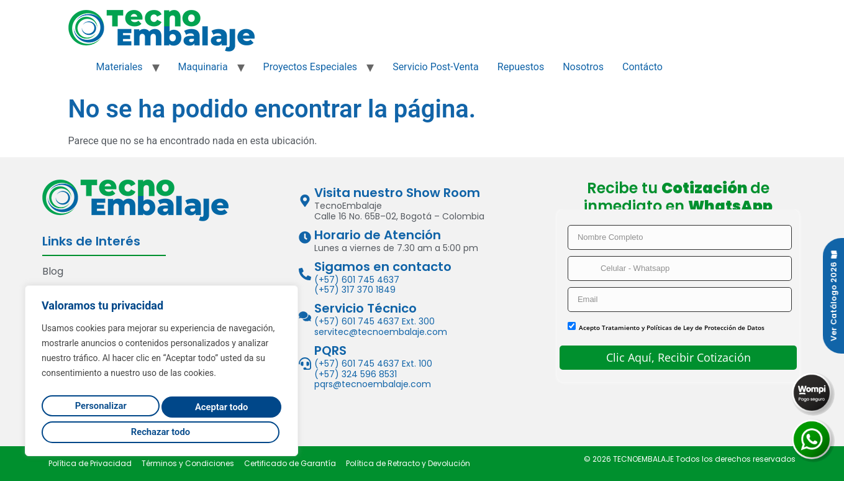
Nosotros (583, 67)
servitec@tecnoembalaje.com (380, 332)
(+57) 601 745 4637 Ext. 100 (373, 363)
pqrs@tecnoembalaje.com (372, 384)
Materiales (119, 67)
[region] (161, 374)
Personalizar (97, 409)
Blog (52, 271)
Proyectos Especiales (310, 67)
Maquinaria (203, 67)
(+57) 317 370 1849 (355, 289)
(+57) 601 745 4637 (356, 279)
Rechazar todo (217, 409)
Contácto (642, 67)
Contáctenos (74, 290)
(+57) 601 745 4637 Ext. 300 (374, 321)
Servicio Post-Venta (436, 67)
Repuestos (520, 67)
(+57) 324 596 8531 (355, 374)
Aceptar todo (162, 431)
